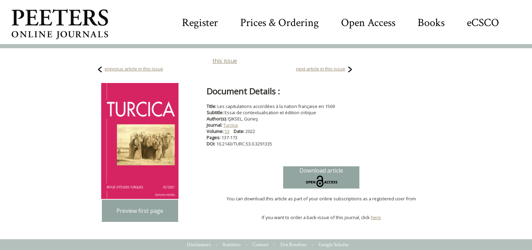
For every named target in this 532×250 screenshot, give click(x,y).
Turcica (230, 125)
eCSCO (483, 23)
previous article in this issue (134, 69)
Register (200, 23)
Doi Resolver (293, 244)
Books (431, 23)
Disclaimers (199, 244)
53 (227, 131)
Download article (321, 177)
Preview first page (139, 211)
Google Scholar (334, 244)
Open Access (368, 23)
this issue (224, 61)
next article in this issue (320, 69)
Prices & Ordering (279, 23)
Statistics (232, 244)
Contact (260, 244)
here (376, 217)
